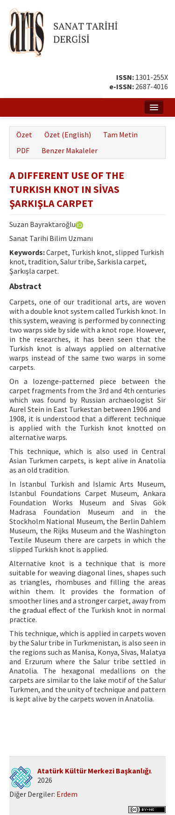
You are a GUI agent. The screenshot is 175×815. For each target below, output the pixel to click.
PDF (22, 150)
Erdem (66, 794)
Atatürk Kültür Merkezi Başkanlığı (94, 770)
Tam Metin (120, 134)
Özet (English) (67, 134)
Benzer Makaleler (70, 150)
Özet (24, 134)
